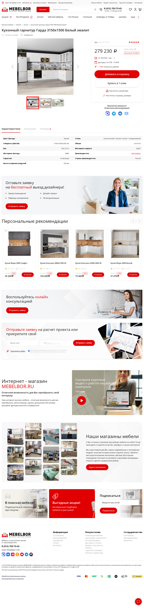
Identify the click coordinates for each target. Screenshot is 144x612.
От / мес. (105, 58)
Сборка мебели (96, 3)
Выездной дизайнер (65, 3)
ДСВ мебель (136, 154)
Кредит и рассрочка (110, 3)
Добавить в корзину (117, 74)
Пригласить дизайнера (117, 91)
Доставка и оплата (39, 3)
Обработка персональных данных (14, 576)
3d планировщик (92, 540)
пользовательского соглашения (55, 350)
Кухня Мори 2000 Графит (16, 263)
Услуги (56, 543)
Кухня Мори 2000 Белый (121, 263)
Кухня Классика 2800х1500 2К (53, 263)
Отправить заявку (16, 206)
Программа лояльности (95, 538)
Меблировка (52, 3)
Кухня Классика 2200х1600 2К (88, 263)
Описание (30, 129)
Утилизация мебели (94, 535)
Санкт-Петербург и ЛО (13, 3)
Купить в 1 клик (117, 83)
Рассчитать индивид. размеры (117, 95)
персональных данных (58, 352)
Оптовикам (138, 3)
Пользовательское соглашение (13, 579)
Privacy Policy (41, 570)
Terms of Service (54, 570)
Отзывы (45, 129)
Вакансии (128, 540)
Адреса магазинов (97, 467)
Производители (60, 538)
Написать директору (94, 553)
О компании (58, 535)
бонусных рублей (108, 67)
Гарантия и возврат (126, 3)
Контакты (57, 545)
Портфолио (58, 540)
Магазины (27, 3)
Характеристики (11, 129)
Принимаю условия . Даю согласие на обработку (48, 351)
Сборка (88, 548)
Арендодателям (130, 538)
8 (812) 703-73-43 (112, 8)
